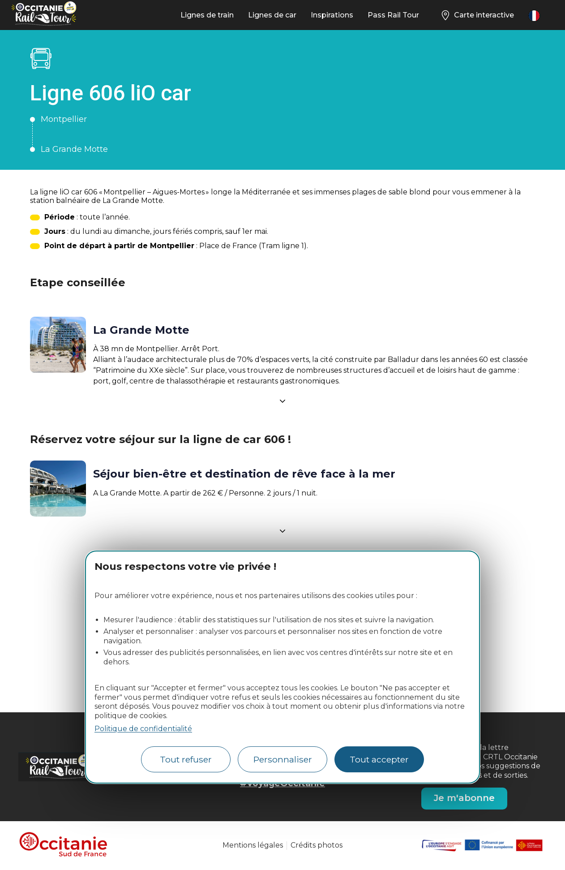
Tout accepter (379, 759)
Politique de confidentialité (143, 728)
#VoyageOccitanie (282, 783)
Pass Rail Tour (393, 15)
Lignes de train (207, 15)
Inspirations (332, 15)
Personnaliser (282, 759)
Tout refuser (186, 759)
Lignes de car (272, 15)
